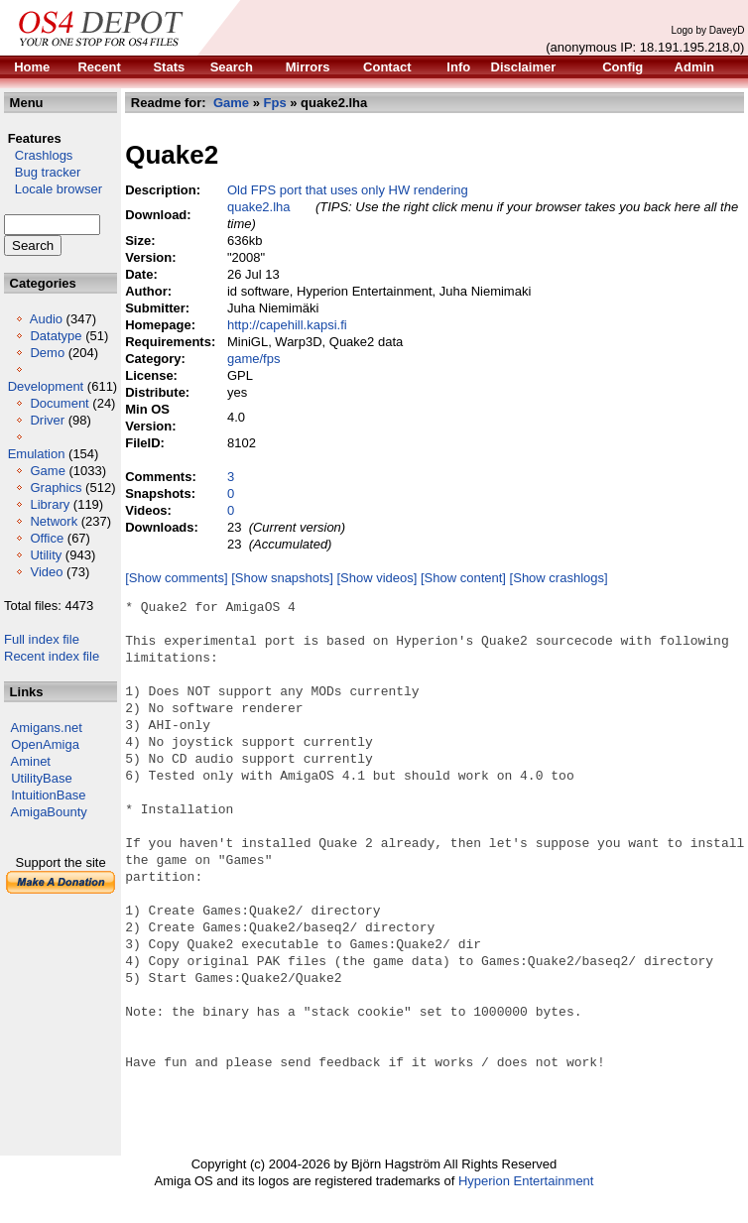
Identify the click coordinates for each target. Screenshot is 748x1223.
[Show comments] (176, 577)
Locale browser (53, 189)
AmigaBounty (49, 811)
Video (46, 571)
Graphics (55, 487)
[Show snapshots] (282, 577)
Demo (47, 352)
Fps (275, 102)
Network (53, 521)
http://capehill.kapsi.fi (287, 324)
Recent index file (51, 656)
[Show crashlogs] (559, 577)
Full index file (41, 639)
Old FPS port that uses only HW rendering (347, 190)
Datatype (55, 335)
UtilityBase (41, 778)
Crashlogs (38, 155)
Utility (46, 555)
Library (49, 504)
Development (46, 386)
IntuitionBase (48, 795)
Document (59, 403)
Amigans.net (46, 727)
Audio (46, 318)
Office (46, 538)
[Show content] (463, 577)
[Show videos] (376, 577)
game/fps (253, 358)
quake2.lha (259, 206)
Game (47, 470)
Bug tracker (42, 172)
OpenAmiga (45, 744)
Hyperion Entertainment (526, 1180)
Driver (47, 420)
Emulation (36, 453)
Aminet (31, 761)
